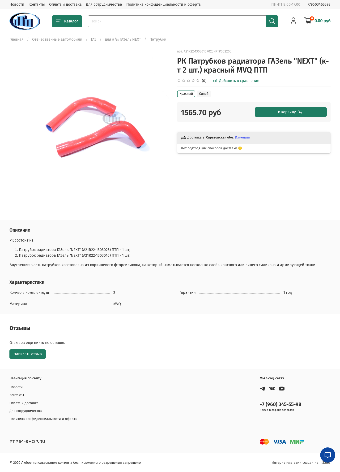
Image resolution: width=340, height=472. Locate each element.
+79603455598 (319, 4)
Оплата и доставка (65, 4)
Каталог (67, 21)
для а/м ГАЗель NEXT (123, 39)
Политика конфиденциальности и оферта (163, 4)
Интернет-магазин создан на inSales (301, 463)
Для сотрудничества (104, 4)
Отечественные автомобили (57, 39)
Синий (203, 94)
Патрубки (157, 39)
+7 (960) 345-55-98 (280, 404)
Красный (186, 94)
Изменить (242, 137)
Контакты (37, 4)
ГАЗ (93, 39)
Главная (16, 39)
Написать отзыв (27, 354)
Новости (16, 4)
